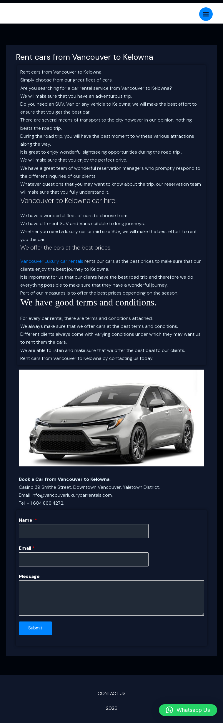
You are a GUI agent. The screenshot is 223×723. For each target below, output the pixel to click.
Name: (28, 520)
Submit (35, 628)
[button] (188, 710)
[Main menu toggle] (206, 14)
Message (29, 576)
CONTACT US (112, 693)
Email (27, 548)
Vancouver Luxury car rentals (51, 261)
